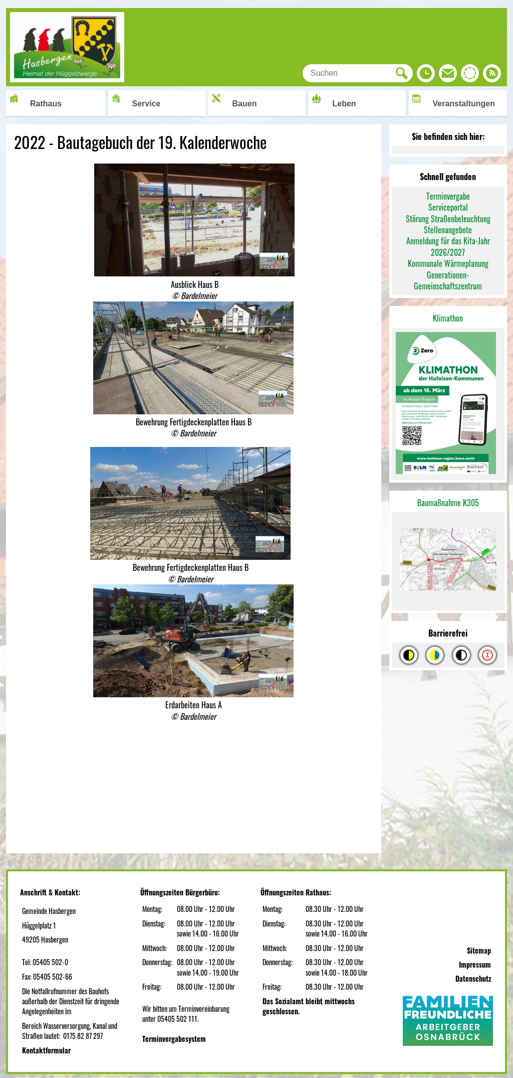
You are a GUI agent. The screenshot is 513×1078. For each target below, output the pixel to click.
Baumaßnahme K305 (448, 503)
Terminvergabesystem (174, 1038)
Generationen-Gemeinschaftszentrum (448, 280)
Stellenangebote (448, 230)
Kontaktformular (46, 1050)
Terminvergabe (448, 196)
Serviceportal (448, 207)
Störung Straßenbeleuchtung (448, 219)
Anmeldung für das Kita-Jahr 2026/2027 (448, 246)
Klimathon (448, 318)
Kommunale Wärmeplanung (448, 263)
